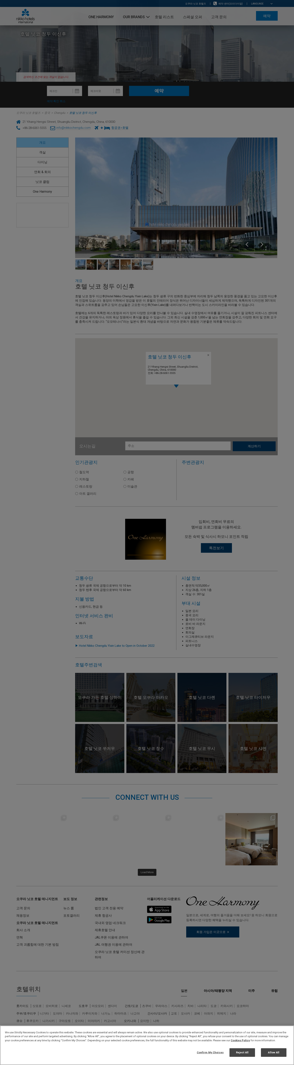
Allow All (273, 1052)
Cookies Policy (240, 1040)
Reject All (242, 1052)
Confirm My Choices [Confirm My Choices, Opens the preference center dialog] (210, 1052)
